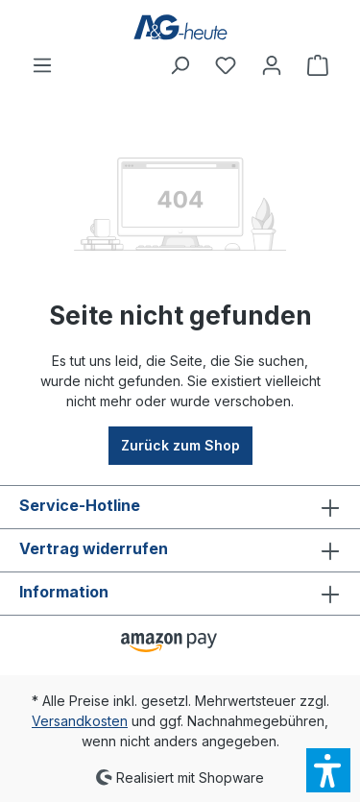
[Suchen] (179, 65)
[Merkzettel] (226, 65)
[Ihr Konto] (272, 65)
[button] (328, 770)
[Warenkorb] (318, 65)
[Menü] (42, 65)
